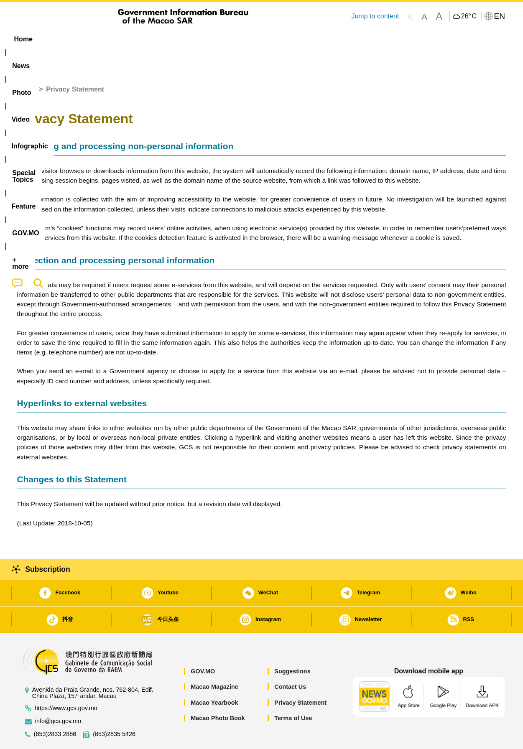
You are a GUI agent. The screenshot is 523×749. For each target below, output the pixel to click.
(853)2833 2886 (55, 709)
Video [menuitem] (141, 39)
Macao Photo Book (218, 692)
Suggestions (292, 645)
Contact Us (290, 661)
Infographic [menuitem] (185, 39)
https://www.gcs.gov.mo (66, 683)
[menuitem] (70, 39)
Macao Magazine (214, 661)
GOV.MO (203, 645)
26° (469, 16)
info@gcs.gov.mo (58, 696)
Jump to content (375, 16)
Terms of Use (293, 692)
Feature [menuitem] (294, 39)
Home (26, 63)
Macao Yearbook (214, 677)
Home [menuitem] (34, 39)
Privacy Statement (300, 677)
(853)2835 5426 (114, 709)
